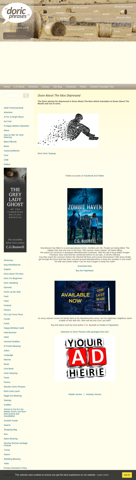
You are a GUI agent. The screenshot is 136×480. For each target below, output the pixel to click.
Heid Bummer (10, 332)
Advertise (33, 87)
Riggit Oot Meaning (13, 396)
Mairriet (7, 359)
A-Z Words (19, 87)
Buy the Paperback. (85, 270)
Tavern (7, 454)
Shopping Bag (10, 429)
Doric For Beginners (13, 278)
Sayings (7, 400)
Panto (6, 378)
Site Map (57, 87)
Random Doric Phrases (14, 387)
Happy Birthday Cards (14, 328)
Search (7, 425)
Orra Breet (8, 369)
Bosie (6, 146)
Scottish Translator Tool (102, 87)
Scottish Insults (11, 420)
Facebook (71, 87)
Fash (6, 296)
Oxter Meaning (10, 373)
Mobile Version (75, 394)
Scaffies (7, 405)
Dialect (7, 164)
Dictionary (8, 260)
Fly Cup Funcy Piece (13, 314)
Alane (6, 130)
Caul (6, 155)
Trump (7, 450)
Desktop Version (93, 394)
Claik (6, 160)
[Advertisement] (68, 62)
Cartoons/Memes (12, 151)
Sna (6, 434)
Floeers (7, 310)
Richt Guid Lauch (12, 391)
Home (7, 87)
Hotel (6, 337)
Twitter (83, 87)
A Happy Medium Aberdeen (16, 126)
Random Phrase (16, 35)
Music (6, 364)
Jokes (6, 350)
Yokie (6, 463)
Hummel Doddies (12, 341)
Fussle (7, 319)
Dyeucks (8, 287)
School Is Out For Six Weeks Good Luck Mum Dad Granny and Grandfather (15, 412)
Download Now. (85, 266)
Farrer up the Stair (12, 292)
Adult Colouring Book (13, 108)
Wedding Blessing (12, 459)
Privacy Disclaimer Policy (15, 468)
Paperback (113, 325)
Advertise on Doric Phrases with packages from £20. (85, 332)
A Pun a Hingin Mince (14, 117)
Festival (7, 305)
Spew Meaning (11, 439)
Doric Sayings (49, 153)
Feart (6, 301)
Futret (6, 323)
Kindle (102, 325)
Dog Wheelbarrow (12, 265)
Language (8, 355)
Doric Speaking (11, 283)
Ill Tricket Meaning (12, 346)
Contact (45, 87)
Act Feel (7, 121)
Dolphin (7, 269)
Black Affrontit (10, 142)
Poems (7, 382)
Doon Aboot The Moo (13, 274)
